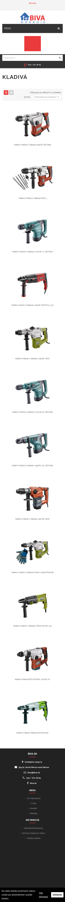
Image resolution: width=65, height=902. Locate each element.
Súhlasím (57, 895)
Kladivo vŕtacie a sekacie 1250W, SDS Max (32, 145)
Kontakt (33, 808)
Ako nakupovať (33, 798)
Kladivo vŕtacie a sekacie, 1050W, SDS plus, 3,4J (32, 305)
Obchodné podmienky (33, 828)
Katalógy (33, 813)
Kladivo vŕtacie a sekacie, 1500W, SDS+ (32, 519)
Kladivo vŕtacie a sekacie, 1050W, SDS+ (32, 358)
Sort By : (27, 97)
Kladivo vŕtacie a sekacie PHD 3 (32, 198)
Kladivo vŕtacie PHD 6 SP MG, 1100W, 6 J (32, 679)
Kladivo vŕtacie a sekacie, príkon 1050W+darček (32, 572)
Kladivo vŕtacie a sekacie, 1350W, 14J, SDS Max (32, 465)
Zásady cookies (33, 838)
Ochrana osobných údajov (33, 833)
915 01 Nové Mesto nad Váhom (32, 767)
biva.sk (31, 783)
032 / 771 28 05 (32, 777)
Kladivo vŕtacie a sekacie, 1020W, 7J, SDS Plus (32, 251)
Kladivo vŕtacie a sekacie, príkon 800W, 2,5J (32, 626)
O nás (33, 803)
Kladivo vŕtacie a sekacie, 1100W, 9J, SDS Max (32, 412)
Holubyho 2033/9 (32, 762)
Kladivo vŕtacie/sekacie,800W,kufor (32, 733)
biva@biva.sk (32, 772)
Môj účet (32, 3)
